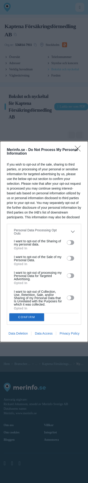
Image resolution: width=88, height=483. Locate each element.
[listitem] (44, 232)
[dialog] (44, 241)
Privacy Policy (69, 333)
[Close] (79, 150)
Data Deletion (18, 333)
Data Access (44, 333)
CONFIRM (26, 317)
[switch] (70, 242)
